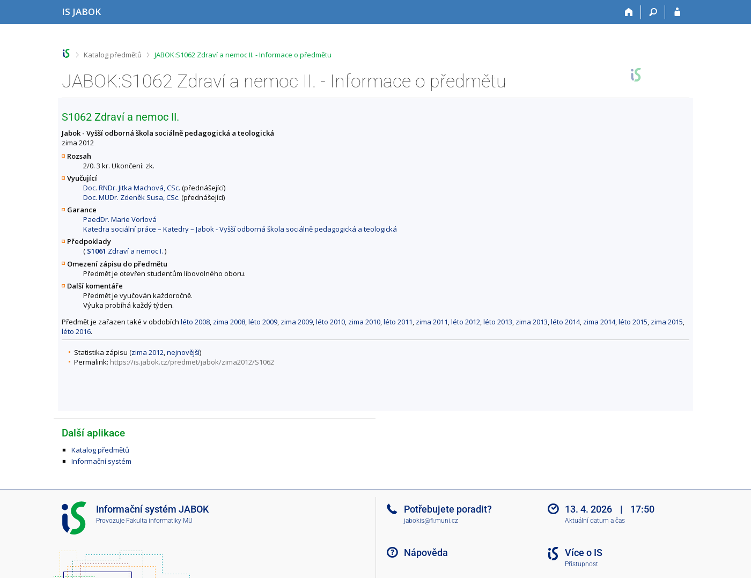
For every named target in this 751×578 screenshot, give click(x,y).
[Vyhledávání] (653, 12)
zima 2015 (667, 322)
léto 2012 (465, 322)
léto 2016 (76, 331)
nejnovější (183, 352)
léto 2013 (497, 322)
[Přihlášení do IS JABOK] (677, 12)
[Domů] (629, 12)
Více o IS (583, 552)
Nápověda (426, 552)
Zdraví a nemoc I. (125, 251)
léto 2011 (398, 322)
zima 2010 (364, 322)
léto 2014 (565, 322)
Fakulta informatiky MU (159, 520)
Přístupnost (581, 564)
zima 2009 (297, 322)
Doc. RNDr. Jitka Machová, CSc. (131, 187)
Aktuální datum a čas (595, 520)
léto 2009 (262, 322)
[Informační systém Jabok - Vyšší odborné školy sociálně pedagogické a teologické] (81, 11)
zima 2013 (532, 322)
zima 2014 (599, 322)
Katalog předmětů (113, 55)
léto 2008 (195, 322)
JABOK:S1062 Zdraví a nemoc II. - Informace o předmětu (243, 55)
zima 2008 (229, 322)
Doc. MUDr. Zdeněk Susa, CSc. (131, 197)
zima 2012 (147, 352)
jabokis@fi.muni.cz (431, 520)
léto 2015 (633, 322)
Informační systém (101, 461)
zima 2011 (432, 322)
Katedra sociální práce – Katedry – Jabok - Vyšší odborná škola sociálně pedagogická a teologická (240, 229)
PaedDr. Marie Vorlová (120, 219)
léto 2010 (330, 322)
